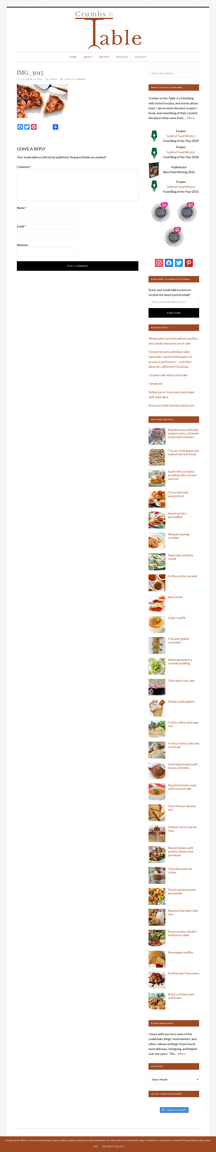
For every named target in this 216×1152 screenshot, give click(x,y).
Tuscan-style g (177, 450)
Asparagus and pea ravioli (180, 557)
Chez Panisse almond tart (182, 808)
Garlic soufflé (177, 618)
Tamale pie (155, 383)
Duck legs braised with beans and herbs (183, 766)
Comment (24, 167)
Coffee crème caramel (183, 576)
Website (22, 245)
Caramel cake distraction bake (168, 375)
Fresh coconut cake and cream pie (183, 745)
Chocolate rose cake (181, 680)
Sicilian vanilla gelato (181, 701)
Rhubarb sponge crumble (179, 536)
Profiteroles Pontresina (183, 973)
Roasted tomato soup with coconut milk (182, 787)
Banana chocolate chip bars (183, 912)
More (191, 118)
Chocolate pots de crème (180, 870)
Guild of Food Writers (181, 136)
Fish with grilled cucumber (178, 640)
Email (21, 226)
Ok (95, 1146)
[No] (211, 1144)
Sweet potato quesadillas (177, 515)
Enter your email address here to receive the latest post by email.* (173, 296)
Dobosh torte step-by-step (183, 828)
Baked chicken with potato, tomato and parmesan (180, 851)
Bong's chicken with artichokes (181, 996)
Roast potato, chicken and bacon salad (182, 933)
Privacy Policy (113, 1146)
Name (21, 208)
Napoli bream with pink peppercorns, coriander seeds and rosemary (183, 433)
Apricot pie (175, 597)
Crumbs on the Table (108, 29)
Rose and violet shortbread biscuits (171, 405)
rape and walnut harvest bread (183, 452)
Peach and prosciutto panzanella (182, 891)
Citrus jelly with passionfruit (178, 494)
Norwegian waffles (180, 952)
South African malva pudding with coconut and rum (182, 475)
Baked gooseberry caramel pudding (180, 661)
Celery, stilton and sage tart (183, 724)
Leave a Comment (75, 79)
